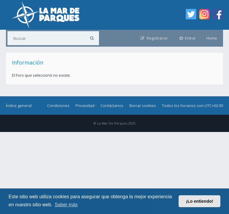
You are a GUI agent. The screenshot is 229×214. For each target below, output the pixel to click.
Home (211, 38)
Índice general (19, 105)
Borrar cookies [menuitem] (142, 105)
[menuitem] (188, 38)
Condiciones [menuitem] (58, 105)
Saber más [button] (66, 204)
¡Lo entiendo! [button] (199, 201)
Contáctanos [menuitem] (111, 105)
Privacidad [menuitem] (85, 105)
